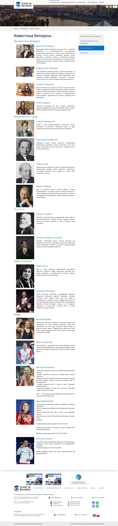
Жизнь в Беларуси (92, 2)
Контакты (101, 488)
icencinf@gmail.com (56, 497)
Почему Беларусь (55, 2)
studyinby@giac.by (61, 514)
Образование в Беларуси (68, 2)
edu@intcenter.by (57, 502)
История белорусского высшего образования (89, 42)
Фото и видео (84, 53)
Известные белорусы (86, 48)
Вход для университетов (57, 7)
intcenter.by (56, 503)
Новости (101, 2)
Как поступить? (81, 2)
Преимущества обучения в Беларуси (90, 36)
